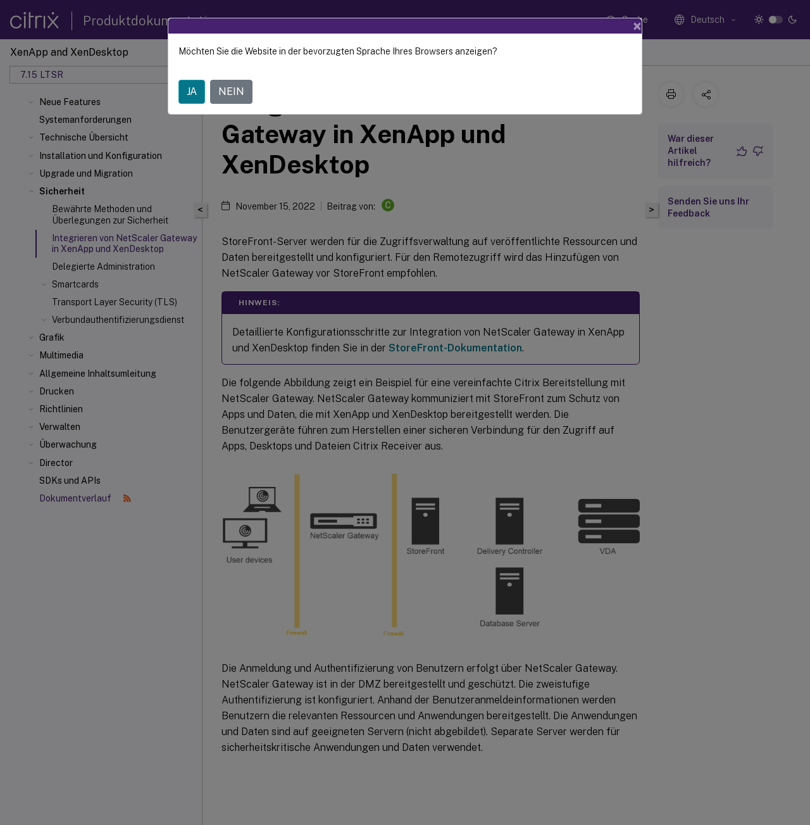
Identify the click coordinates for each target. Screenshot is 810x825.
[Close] (637, 26)
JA (192, 91)
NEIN (231, 91)
